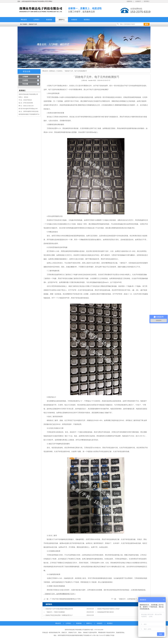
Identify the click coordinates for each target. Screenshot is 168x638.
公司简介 (36, 19)
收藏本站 (129, 1)
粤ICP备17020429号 (99, 635)
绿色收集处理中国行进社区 (105, 612)
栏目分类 (26, 71)
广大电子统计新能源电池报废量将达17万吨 (65, 599)
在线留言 (138, 1)
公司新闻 (25, 76)
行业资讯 (25, 80)
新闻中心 (62, 19)
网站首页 (24, 19)
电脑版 (108, 635)
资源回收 (49, 19)
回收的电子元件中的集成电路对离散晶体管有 (59, 609)
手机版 (112, 635)
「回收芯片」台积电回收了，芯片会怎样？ (133, 599)
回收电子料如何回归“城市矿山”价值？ (108, 609)
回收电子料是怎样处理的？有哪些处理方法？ (59, 615)
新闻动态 (52, 71)
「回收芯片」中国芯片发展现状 (55, 612)
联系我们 (146, 1)
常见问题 (25, 84)
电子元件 (53, 86)
